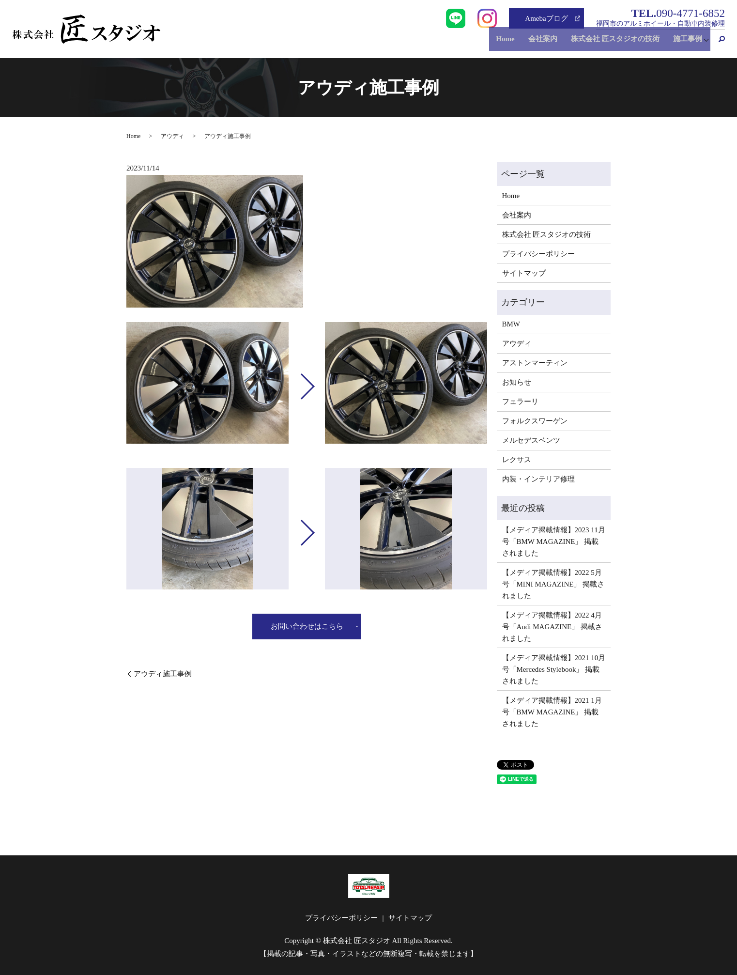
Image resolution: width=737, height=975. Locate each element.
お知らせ (516, 382)
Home (512, 43)
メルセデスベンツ (531, 440)
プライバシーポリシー (538, 254)
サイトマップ (524, 273)
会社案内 (546, 43)
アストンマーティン (535, 363)
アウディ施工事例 (163, 674)
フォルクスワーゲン (535, 421)
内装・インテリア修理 (538, 479)
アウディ (172, 136)
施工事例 (685, 43)
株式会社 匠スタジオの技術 (615, 43)
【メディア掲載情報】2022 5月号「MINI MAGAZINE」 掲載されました (553, 584)
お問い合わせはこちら (307, 626)
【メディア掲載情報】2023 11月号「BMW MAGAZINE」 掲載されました (553, 541)
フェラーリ (520, 401)
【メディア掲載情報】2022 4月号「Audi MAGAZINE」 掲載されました (552, 626)
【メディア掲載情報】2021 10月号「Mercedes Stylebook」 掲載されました (554, 669)
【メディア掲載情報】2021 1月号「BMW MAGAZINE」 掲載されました (552, 711)
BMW (511, 324)
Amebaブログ (546, 18)
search (717, 43)
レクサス (516, 460)
